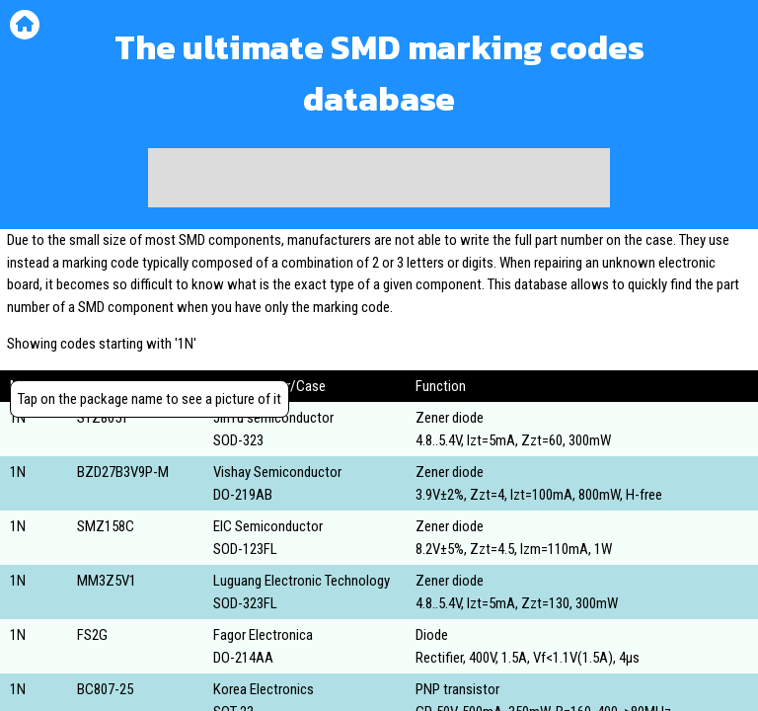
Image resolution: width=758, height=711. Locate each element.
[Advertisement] (379, 177)
